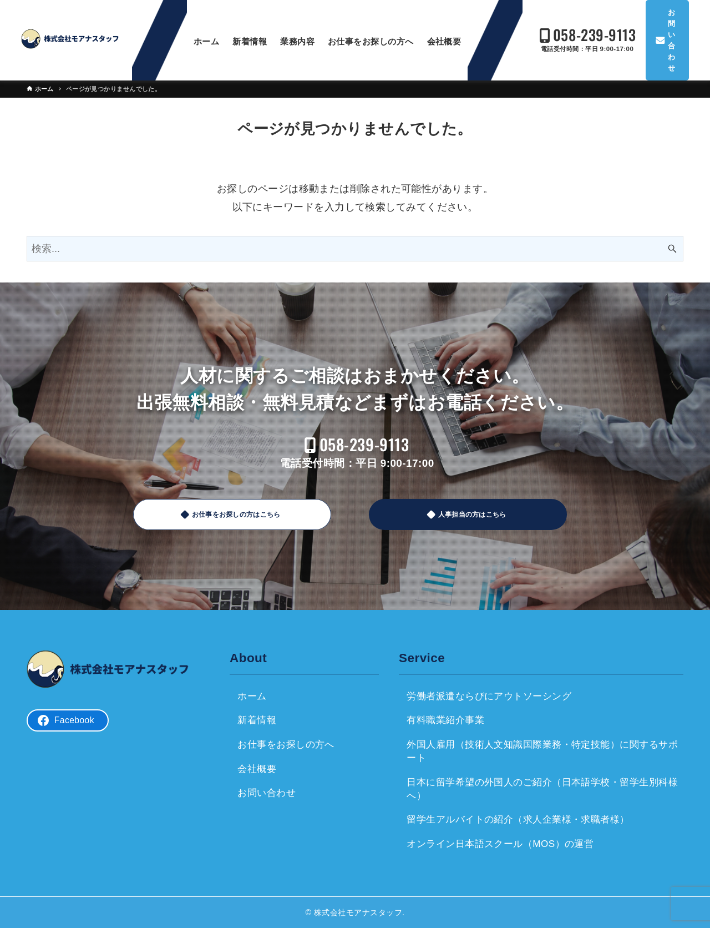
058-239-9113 (586, 35)
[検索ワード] (355, 248)
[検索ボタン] (672, 248)
